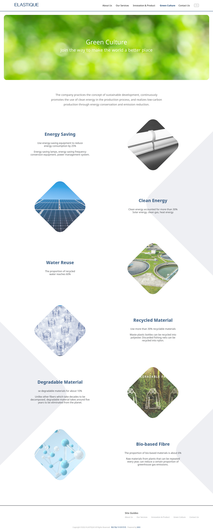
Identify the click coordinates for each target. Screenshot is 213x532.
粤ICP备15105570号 (118, 527)
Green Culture (167, 5)
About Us (107, 5)
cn (196, 5)
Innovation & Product (144, 5)
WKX (138, 527)
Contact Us (184, 5)
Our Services (122, 5)
